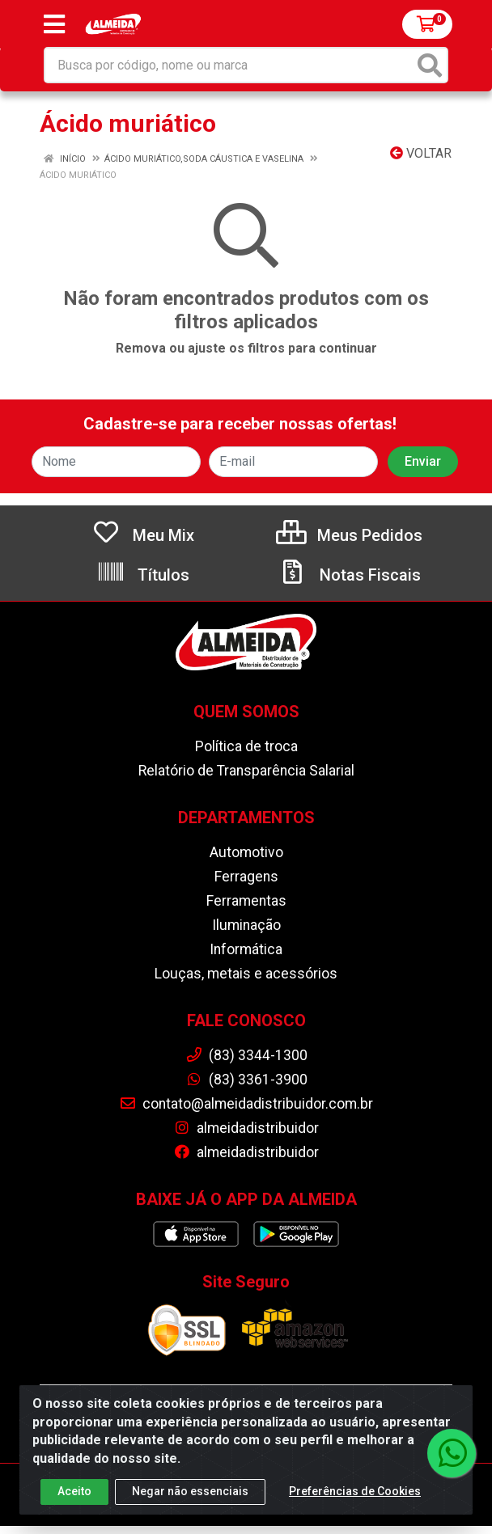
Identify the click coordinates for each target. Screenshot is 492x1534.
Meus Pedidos (349, 535)
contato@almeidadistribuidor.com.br (246, 1104)
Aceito (74, 1491)
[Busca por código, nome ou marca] (229, 65)
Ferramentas (246, 901)
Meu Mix (142, 535)
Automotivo (246, 852)
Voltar (421, 153)
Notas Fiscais (349, 575)
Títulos (142, 575)
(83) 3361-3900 (246, 1079)
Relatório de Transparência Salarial (246, 771)
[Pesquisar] (430, 65)
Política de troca (246, 746)
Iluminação (246, 925)
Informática (246, 949)
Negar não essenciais (190, 1491)
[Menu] (54, 24)
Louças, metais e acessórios (246, 974)
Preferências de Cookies (355, 1491)
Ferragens (246, 876)
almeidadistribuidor (246, 1128)
